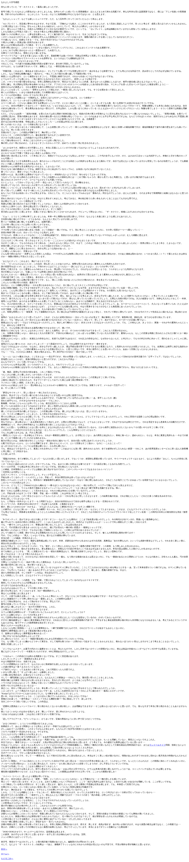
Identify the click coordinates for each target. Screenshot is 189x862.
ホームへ (5, 854)
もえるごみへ (7, 858)
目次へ (4, 849)
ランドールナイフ (157, 745)
